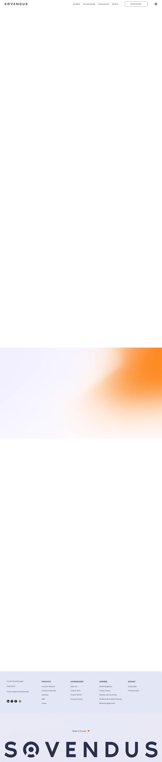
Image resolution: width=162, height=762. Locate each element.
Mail (43, 699)
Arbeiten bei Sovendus (108, 695)
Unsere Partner (76, 695)
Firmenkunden (133, 690)
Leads (44, 703)
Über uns (74, 686)
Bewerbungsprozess (107, 703)
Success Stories (76, 699)
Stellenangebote (105, 686)
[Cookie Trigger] (15, 681)
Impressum (11, 686)
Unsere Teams (104, 690)
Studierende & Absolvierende (110, 699)
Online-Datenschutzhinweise (18, 691)
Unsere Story (75, 690)
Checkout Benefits (49, 690)
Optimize (45, 695)
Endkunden (132, 686)
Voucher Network (48, 686)
